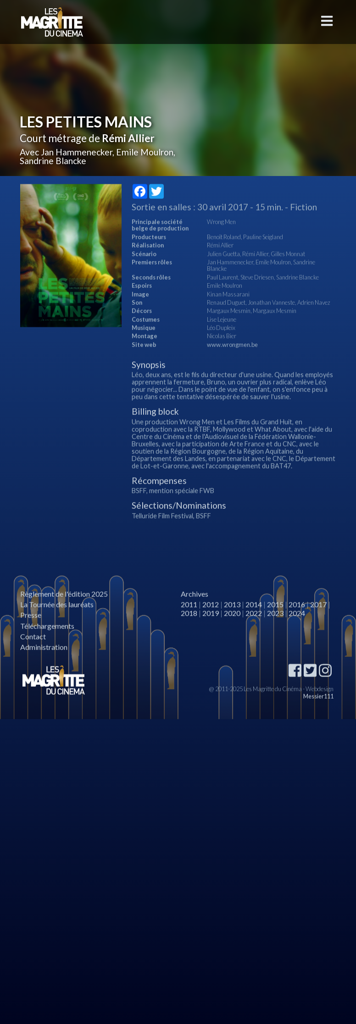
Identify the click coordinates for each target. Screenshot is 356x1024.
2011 (189, 623)
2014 (253, 623)
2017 (318, 623)
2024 (297, 632)
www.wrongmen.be (232, 363)
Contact (33, 655)
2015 (275, 623)
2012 (210, 623)
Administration (43, 665)
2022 (253, 632)
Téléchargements (47, 644)
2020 (232, 632)
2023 (275, 632)
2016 (297, 623)
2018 (189, 632)
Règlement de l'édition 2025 (64, 612)
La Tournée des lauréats (57, 623)
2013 (232, 623)
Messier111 (318, 715)
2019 (210, 632)
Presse (30, 633)
